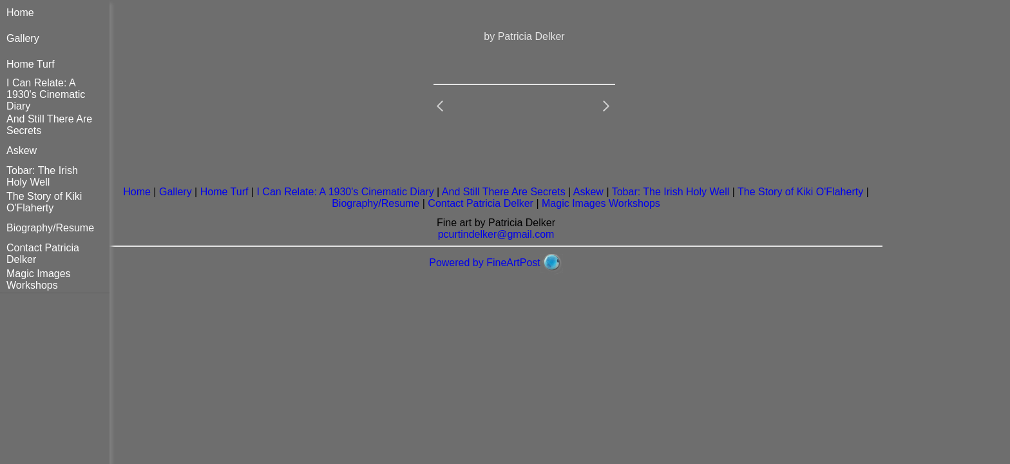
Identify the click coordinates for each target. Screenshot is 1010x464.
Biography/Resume (50, 227)
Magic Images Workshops (38, 279)
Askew (21, 150)
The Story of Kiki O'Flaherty (44, 202)
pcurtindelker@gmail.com (496, 234)
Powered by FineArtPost (484, 262)
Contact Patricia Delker (480, 203)
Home (20, 12)
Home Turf (30, 64)
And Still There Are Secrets (504, 191)
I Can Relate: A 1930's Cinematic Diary (45, 94)
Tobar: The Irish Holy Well (42, 176)
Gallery (22, 38)
